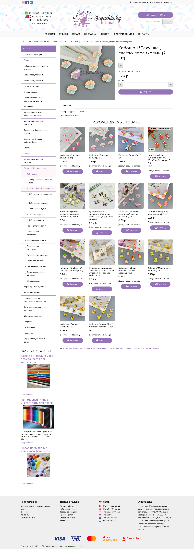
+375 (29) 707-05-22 (42, 16)
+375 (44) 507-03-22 (42, 13)
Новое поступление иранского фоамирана (36, 449)
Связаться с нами (67, 518)
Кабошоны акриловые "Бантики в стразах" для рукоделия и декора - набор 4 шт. (101, 272)
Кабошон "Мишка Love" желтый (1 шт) (159, 269)
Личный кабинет (67, 506)
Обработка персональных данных (36, 506)
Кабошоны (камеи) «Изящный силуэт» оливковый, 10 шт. (69, 214)
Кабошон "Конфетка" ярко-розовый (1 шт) (158, 212)
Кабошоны (57, 42)
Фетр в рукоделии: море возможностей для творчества (37, 359)
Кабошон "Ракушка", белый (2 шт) (99, 156)
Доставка (90, 34)
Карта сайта (65, 521)
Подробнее (27, 394)
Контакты (143, 34)
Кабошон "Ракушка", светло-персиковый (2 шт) (111, 42)
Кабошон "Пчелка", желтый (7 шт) (69, 325)
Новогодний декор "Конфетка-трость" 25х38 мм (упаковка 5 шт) (159, 159)
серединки (154, 348)
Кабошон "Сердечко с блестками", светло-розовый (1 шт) (129, 214)
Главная (50, 34)
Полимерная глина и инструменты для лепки (37, 401)
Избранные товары (68, 509)
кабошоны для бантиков (84, 348)
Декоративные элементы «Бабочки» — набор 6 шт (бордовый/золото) (101, 215)
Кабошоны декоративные (76, 42)
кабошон (68, 348)
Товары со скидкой (68, 512)
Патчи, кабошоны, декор (38, 42)
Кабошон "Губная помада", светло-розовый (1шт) (127, 270)
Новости (105, 34)
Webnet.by (77, 546)
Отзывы (63, 34)
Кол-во (121, 80)
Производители (67, 515)
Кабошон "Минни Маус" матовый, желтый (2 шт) (101, 325)
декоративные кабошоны (137, 348)
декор (122, 348)
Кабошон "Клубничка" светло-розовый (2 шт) (71, 269)
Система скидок (124, 34)
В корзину (145, 92)
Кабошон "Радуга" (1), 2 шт (130, 156)
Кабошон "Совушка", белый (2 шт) (70, 156)
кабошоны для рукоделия (107, 348)
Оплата (75, 34)
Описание (66, 105)
